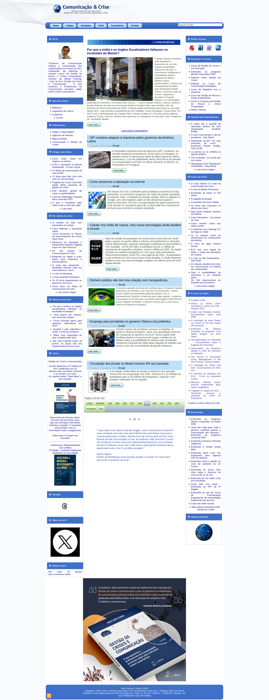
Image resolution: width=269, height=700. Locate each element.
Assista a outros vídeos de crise (204, 403)
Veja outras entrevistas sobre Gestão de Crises (205, 508)
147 (132, 403)
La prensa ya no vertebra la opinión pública (206, 153)
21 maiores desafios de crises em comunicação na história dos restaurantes (206, 266)
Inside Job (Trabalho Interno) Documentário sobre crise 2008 (206, 314)
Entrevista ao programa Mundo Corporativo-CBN (206, 73)
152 (169, 403)
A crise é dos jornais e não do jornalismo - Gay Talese (206, 136)
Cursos (59, 117)
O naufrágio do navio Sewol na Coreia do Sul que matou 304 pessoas (206, 323)
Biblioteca (57, 107)
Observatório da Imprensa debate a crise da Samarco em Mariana (206, 351)
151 (162, 403)
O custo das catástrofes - (67, 265)
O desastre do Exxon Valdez (205, 202)
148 (140, 403)
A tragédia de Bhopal (201, 199)
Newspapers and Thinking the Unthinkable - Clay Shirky (206, 165)
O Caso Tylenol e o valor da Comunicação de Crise (206, 184)
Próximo (91, 408)
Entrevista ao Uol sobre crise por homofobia (206, 479)
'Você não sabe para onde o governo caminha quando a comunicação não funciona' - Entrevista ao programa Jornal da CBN (206, 432)
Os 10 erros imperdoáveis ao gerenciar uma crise (67, 281)
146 (125, 403)
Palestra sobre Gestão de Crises (206, 78)
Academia (57, 114)
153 (177, 403)
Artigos (69, 25)
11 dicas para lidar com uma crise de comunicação (67, 177)
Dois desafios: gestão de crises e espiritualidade (67, 192)
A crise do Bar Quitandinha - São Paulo (206, 259)
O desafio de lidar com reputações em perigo (67, 223)
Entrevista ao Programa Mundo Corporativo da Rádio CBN (206, 421)
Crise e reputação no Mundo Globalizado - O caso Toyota (67, 165)
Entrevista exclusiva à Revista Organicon (206, 442)
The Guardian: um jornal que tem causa (206, 159)
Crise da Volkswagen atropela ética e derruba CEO (67, 198)
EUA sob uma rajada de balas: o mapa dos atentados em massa (206, 252)
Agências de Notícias (62, 135)
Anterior (100, 403)
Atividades (86, 25)
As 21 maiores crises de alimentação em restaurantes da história (206, 238)
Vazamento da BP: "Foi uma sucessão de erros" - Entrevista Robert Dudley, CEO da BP (206, 145)
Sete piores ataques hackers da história (206, 212)
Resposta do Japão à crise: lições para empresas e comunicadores (67, 259)
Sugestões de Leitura (62, 111)
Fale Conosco (127, 688)
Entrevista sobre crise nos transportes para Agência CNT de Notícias (206, 455)
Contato (135, 25)
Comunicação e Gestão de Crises (67, 143)
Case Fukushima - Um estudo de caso (206, 218)
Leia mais (67, 208)
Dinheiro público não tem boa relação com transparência (128, 280)
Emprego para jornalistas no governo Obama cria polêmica (130, 321)
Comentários (117, 25)
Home (56, 25)
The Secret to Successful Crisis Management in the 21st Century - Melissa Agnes (206, 359)
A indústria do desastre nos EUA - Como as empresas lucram (206, 376)
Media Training (198, 109)
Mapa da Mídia (59, 138)
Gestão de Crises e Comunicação (65, 361)
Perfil (101, 25)
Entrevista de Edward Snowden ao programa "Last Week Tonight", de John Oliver (206, 332)
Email (116, 145)
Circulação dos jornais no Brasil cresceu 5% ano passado (129, 363)
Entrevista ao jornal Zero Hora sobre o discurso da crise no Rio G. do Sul (206, 472)
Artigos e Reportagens (63, 132)
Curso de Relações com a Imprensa (206, 90)
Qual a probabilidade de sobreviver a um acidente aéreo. (206, 275)
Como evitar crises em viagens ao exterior (67, 160)
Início (89, 403)
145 (117, 403)
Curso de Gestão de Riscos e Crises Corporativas (206, 96)
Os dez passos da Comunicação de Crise (67, 252)
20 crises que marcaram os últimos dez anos (206, 206)
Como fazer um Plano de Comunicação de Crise (67, 287)
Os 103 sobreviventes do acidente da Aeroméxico (206, 281)
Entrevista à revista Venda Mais (206, 448)
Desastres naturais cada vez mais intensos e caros (67, 268)
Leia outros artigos (67, 292)
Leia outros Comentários (134, 130)
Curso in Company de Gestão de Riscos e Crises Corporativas (206, 104)
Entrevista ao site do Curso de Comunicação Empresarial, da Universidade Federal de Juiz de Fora (206, 496)
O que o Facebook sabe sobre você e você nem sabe (67, 204)
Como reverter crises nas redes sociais (206, 224)
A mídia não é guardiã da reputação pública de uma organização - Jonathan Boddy (206, 128)
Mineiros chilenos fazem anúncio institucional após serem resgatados (206, 385)
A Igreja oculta (198, 300)
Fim (101, 408)
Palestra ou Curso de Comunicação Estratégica (206, 84)
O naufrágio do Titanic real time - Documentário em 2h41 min (206, 368)
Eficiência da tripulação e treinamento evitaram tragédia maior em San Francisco (67, 245)
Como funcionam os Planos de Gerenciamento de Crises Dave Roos (67, 236)
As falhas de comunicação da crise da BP (67, 171)
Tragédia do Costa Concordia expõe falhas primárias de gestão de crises (67, 185)
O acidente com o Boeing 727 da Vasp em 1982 (206, 230)
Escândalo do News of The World (206, 194)
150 (154, 403)
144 (110, 403)
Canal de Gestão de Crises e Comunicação (206, 67)
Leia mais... (94, 124)
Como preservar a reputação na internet (117, 182)
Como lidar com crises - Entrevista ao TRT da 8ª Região (206, 487)
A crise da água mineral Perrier (206, 245)
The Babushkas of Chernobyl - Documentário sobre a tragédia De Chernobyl (206, 342)
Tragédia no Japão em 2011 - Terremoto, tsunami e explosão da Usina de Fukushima (206, 394)
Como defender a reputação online (67, 229)
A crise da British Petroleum (66, 277)
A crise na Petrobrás (62, 273)
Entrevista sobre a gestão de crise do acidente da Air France (206, 464)
